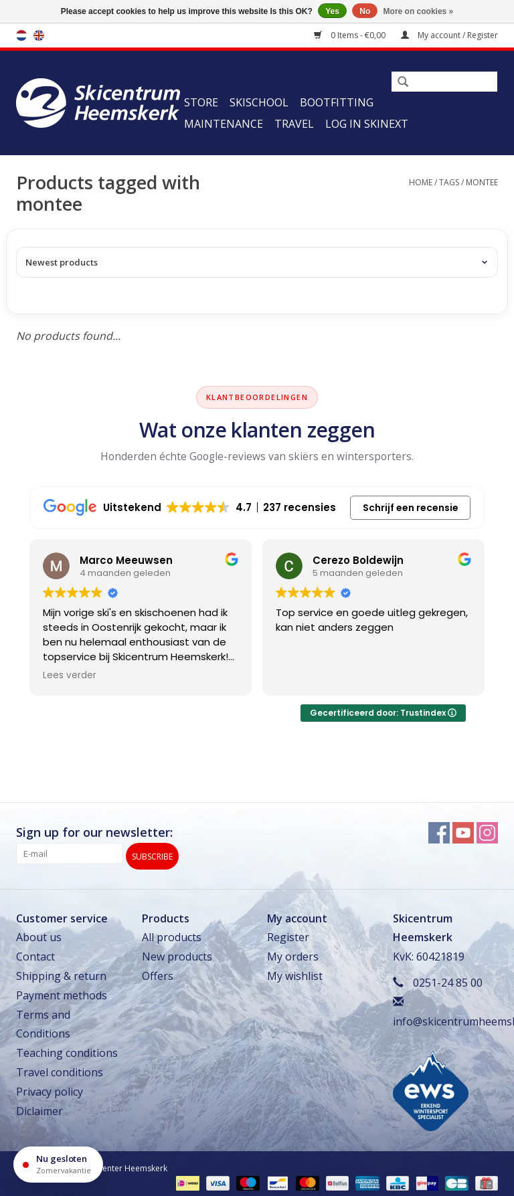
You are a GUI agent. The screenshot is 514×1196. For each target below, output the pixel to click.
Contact (35, 952)
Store (201, 102)
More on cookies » (418, 11)
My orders (293, 952)
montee (482, 182)
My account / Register (449, 35)
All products (171, 933)
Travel (294, 123)
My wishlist (295, 971)
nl (21, 35)
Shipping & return (61, 971)
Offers (157, 971)
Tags (449, 182)
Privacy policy (49, 1087)
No (364, 11)
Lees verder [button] (69, 676)
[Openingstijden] (58, 1165)
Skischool (259, 102)
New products (177, 952)
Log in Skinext (366, 123)
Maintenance (223, 123)
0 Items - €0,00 (351, 35)
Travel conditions (59, 1067)
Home (420, 182)
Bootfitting (336, 102)
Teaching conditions (67, 1048)
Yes (332, 11)
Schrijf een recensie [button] (410, 507)
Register (288, 933)
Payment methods (61, 990)
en (38, 35)
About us (39, 933)
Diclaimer (39, 1106)
